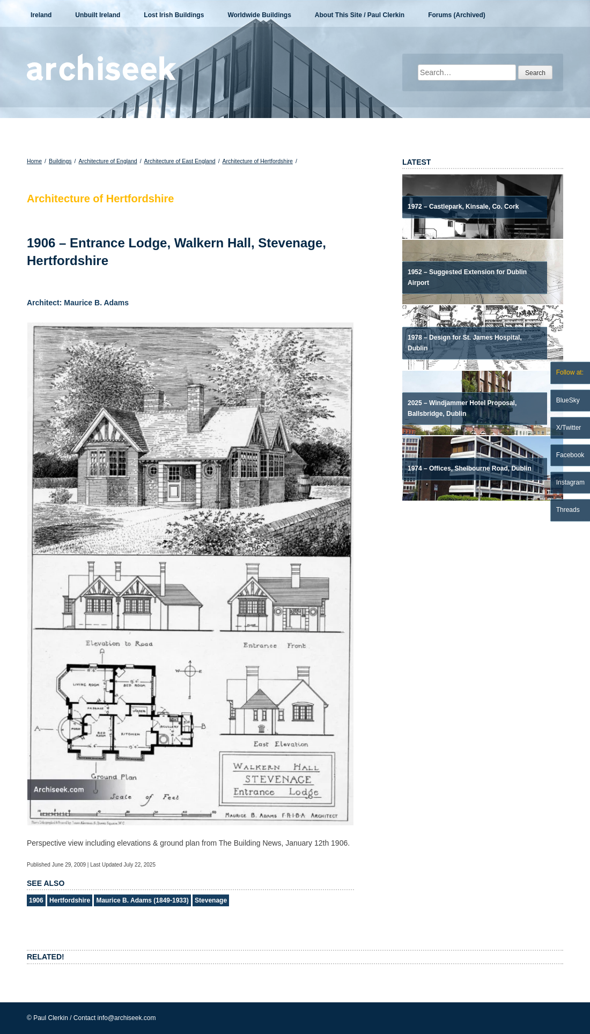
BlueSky (568, 400)
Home (34, 161)
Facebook (570, 455)
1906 (36, 900)
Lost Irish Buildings (174, 15)
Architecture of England (107, 161)
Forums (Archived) (456, 15)
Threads (568, 510)
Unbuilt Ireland (97, 15)
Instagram (570, 482)
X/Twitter (568, 427)
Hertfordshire (69, 900)
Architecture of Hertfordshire (258, 161)
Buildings (60, 161)
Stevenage (211, 900)
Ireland (41, 15)
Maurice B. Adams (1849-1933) (142, 900)
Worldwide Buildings (259, 15)
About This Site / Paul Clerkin (359, 15)
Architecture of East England (180, 161)
